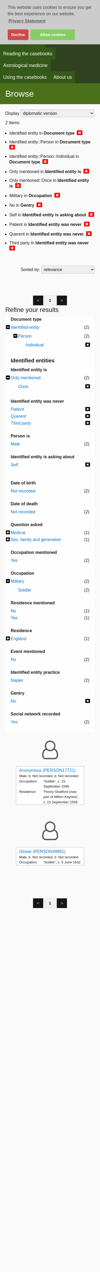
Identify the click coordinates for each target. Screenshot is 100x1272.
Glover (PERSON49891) (42, 851)
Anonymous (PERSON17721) (47, 770)
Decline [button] (18, 35)
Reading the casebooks (27, 53)
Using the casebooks (25, 77)
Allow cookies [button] (53, 35)
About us (62, 77)
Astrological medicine (25, 65)
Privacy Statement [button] (27, 21)
